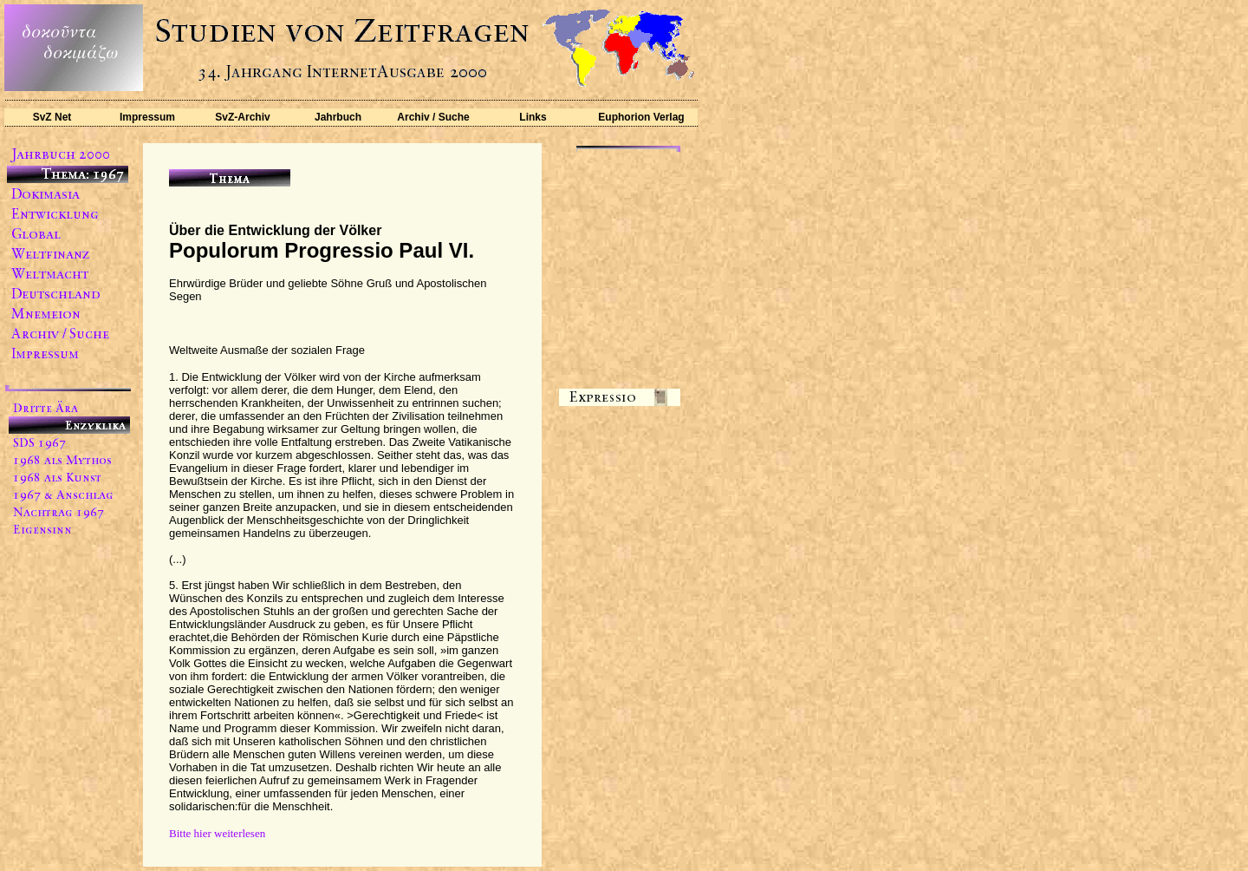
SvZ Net (52, 117)
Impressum (147, 117)
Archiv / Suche (433, 117)
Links (532, 117)
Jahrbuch (338, 117)
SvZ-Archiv (242, 117)
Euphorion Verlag (641, 117)
